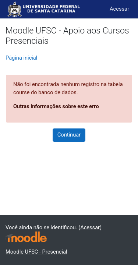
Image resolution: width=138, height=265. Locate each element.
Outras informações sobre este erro (56, 106)
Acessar (119, 9)
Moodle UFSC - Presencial (36, 251)
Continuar (69, 134)
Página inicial (21, 57)
